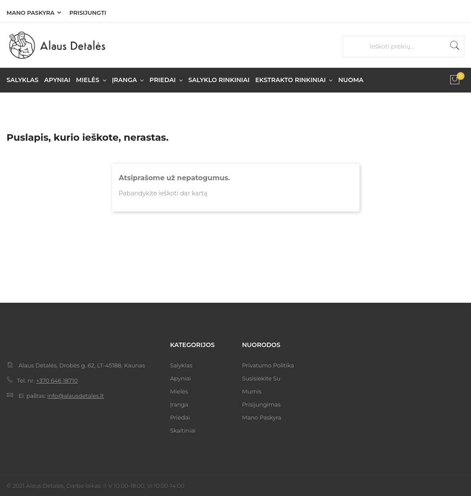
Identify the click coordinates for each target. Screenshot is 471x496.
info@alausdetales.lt (75, 395)
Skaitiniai (183, 430)
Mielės (179, 391)
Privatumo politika (268, 365)
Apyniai (180, 378)
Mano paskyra (30, 12)
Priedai (180, 417)
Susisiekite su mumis (261, 385)
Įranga (179, 404)
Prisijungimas (261, 404)
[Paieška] (408, 47)
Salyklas (181, 365)
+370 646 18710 (57, 380)
